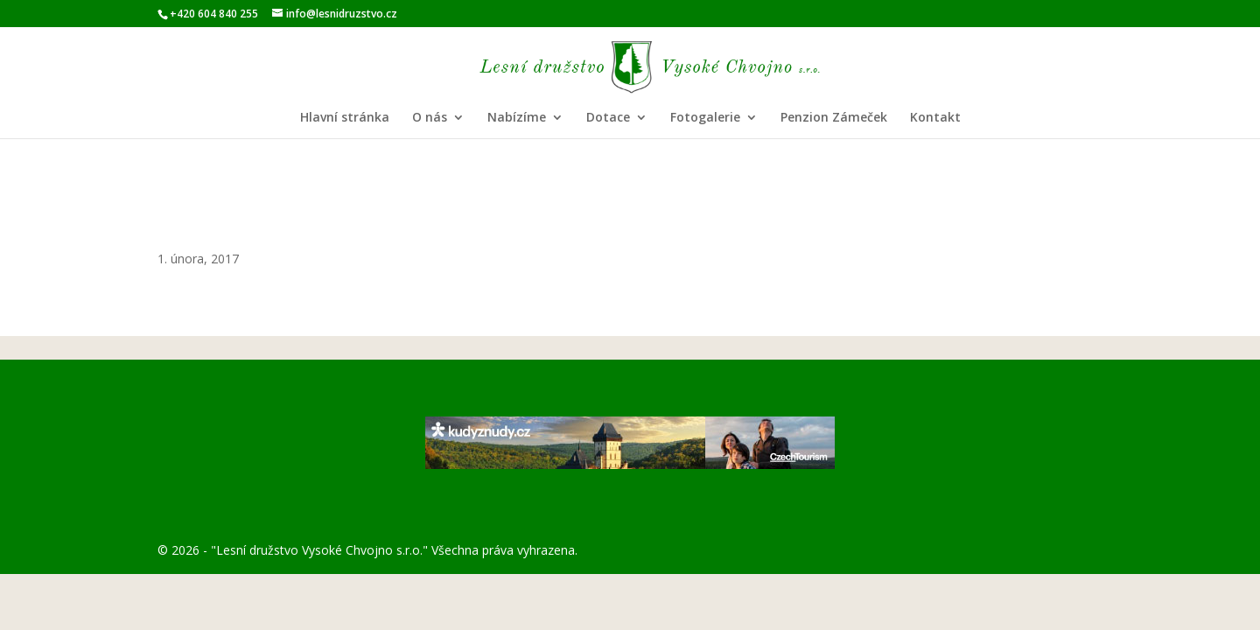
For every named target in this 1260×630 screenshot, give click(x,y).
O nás (429, 118)
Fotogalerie (705, 118)
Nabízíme (516, 118)
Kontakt (935, 118)
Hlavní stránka (344, 118)
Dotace (608, 118)
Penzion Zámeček (833, 118)
